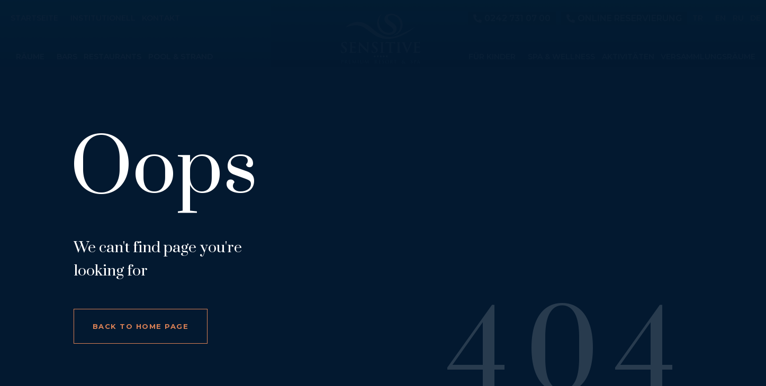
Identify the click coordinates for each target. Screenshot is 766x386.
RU (738, 18)
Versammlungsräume (708, 57)
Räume (30, 57)
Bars (67, 57)
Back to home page (141, 326)
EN (720, 18)
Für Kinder (492, 57)
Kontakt (161, 18)
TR (697, 18)
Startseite (34, 18)
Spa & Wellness (561, 57)
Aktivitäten (628, 57)
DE (755, 18)
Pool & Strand (180, 57)
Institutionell (103, 18)
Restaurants (112, 57)
